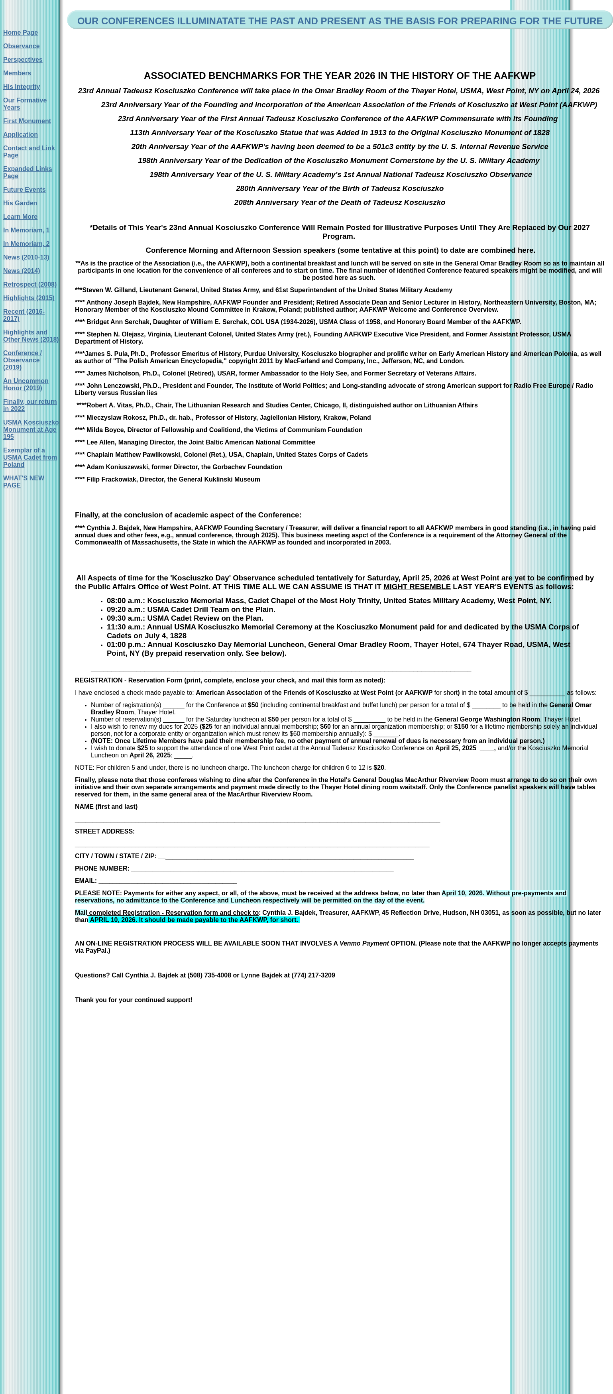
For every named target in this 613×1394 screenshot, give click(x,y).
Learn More (20, 216)
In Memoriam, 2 (26, 243)
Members (17, 73)
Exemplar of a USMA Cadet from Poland (30, 457)
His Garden (20, 203)
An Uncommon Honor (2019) (26, 384)
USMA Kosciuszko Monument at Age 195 (31, 429)
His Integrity (21, 86)
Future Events (24, 189)
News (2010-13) (26, 257)
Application (20, 134)
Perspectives (23, 59)
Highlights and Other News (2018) (31, 336)
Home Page (20, 32)
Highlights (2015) (29, 298)
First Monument (27, 121)
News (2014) (21, 270)
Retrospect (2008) (30, 284)
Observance (21, 46)
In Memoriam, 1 (26, 230)
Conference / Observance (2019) (22, 360)
